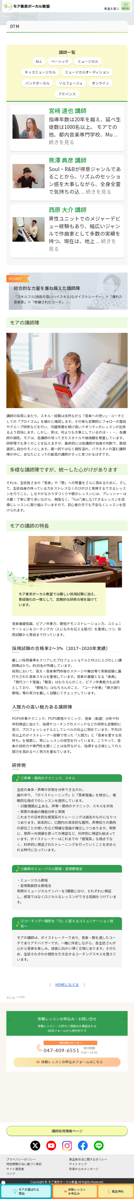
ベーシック (59, 61)
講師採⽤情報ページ (67, 1130)
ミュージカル (88, 61)
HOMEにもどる (67, 984)
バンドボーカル (37, 83)
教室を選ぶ (111, 8)
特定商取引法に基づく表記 (24, 1164)
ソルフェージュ (71, 83)
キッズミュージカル (40, 72)
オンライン (100, 83)
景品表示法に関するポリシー (88, 1159)
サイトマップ (78, 1164)
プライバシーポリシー (21, 1159)
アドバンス (67, 93)
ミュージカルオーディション (87, 72)
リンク (10, 1173)
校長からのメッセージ (83, 1169)
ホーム (10, 997)
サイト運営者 (15, 1169)
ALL (39, 61)
